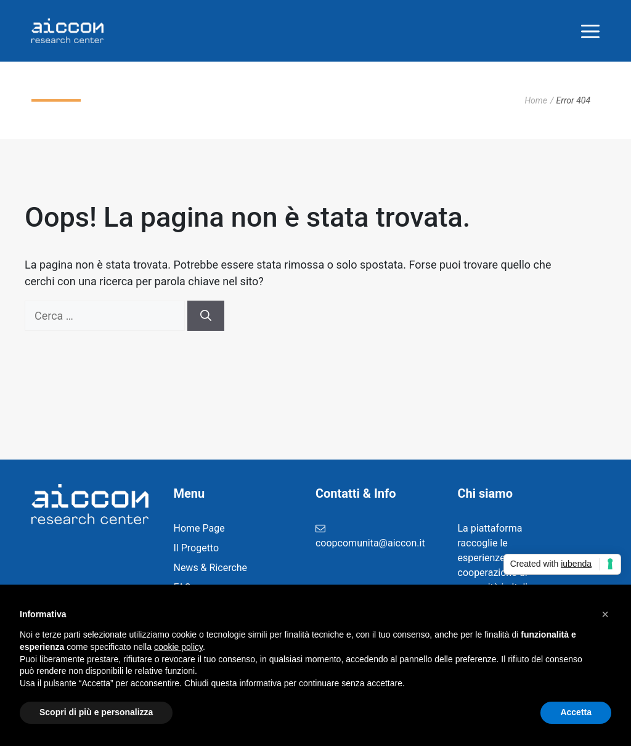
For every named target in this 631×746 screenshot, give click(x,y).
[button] (605, 614)
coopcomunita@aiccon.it (370, 543)
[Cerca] (205, 316)
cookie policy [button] (178, 647)
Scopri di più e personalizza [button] (96, 712)
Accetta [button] (576, 712)
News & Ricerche (210, 568)
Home (535, 100)
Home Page (198, 528)
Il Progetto (196, 548)
